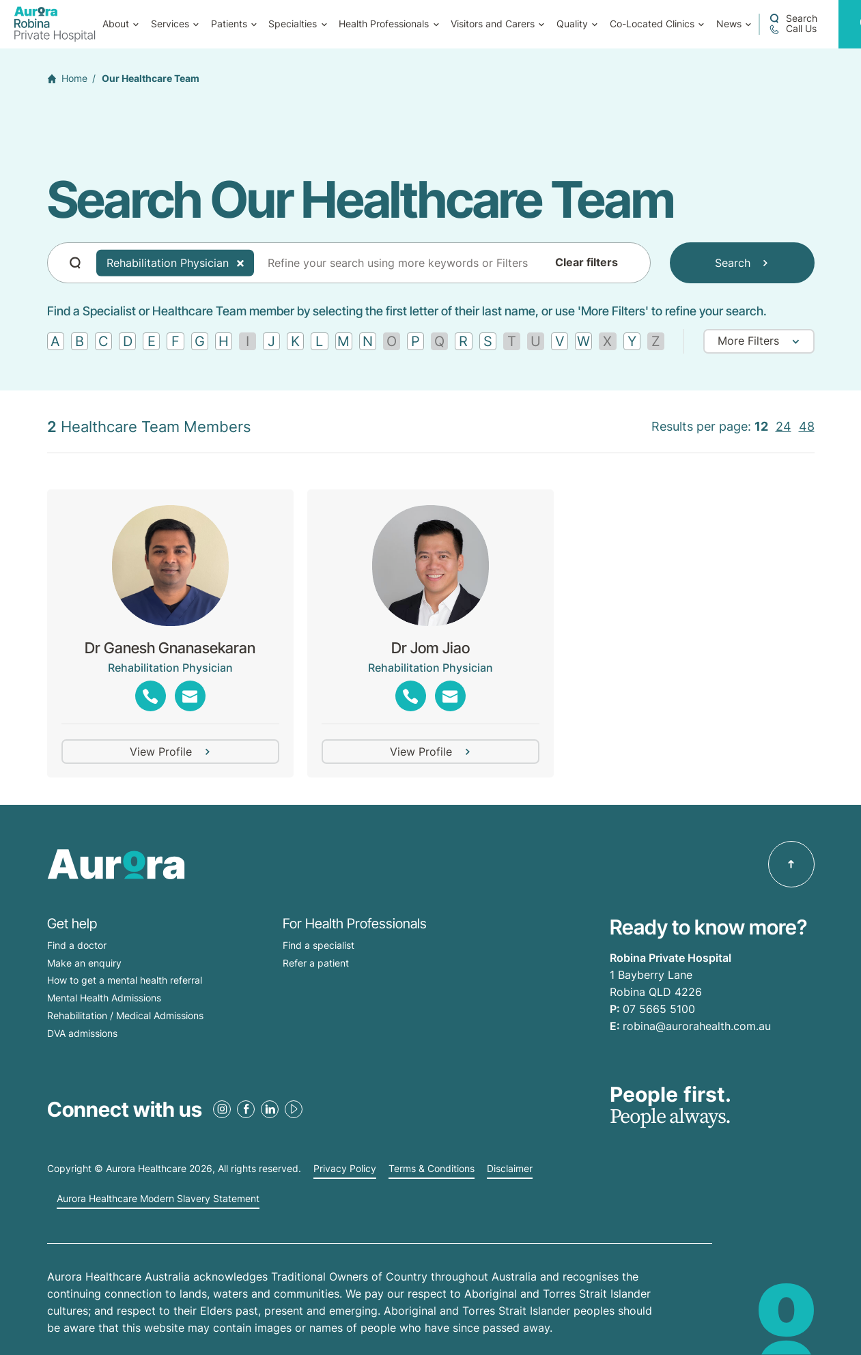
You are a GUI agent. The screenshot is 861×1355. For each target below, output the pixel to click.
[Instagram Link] (222, 1109)
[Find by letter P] (415, 341)
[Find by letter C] (103, 341)
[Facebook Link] (246, 1109)
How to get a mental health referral (124, 980)
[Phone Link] (150, 696)
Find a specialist (318, 945)
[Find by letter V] (559, 341)
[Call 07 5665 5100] (793, 29)
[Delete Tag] (240, 262)
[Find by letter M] (343, 341)
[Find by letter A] (55, 341)
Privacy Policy (344, 1168)
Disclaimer (510, 1168)
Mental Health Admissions (104, 997)
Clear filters (586, 263)
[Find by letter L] (319, 341)
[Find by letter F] (175, 341)
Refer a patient (316, 963)
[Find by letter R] (463, 341)
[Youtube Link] (293, 1109)
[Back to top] (791, 864)
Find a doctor (77, 945)
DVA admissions (82, 1033)
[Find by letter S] (487, 341)
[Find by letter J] (271, 341)
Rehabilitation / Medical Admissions (125, 1015)
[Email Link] (190, 696)
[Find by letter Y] (631, 341)
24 (783, 426)
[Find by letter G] (199, 341)
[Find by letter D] (127, 341)
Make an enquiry (84, 963)
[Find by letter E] (151, 341)
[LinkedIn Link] (270, 1109)
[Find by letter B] (79, 341)
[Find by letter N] (367, 341)
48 (807, 426)
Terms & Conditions (432, 1168)
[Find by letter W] (583, 341)
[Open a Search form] (793, 18)
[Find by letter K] (295, 341)
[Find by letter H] (223, 341)
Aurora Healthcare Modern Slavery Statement (158, 1198)
